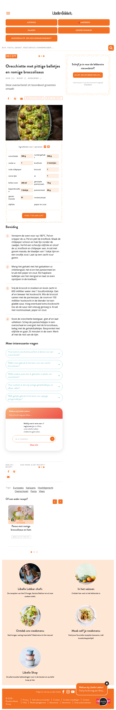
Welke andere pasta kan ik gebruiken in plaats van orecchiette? (34, 376)
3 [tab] (37, 552)
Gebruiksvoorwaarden (42, 698)
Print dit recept (53, 98)
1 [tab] (31, 552)
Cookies (59, 698)
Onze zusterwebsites (32, 704)
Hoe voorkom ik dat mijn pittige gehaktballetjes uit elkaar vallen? (34, 387)
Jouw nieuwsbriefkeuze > (88, 75)
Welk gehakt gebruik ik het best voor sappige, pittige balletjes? (34, 398)
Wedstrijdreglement (40, 701)
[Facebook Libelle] (64, 692)
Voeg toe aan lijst (34, 216)
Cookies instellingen (75, 698)
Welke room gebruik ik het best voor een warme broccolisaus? (34, 365)
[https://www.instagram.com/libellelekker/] (69, 692)
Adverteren (71, 701)
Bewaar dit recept (34, 98)
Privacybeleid (88, 85)
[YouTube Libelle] (74, 692)
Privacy (26, 698)
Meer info (34, 445)
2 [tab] (34, 552)
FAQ (25, 701)
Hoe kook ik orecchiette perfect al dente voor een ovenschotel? (34, 353)
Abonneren (57, 701)
